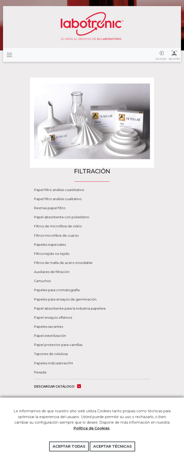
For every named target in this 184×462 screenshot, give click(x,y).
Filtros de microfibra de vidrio (58, 226)
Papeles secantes (48, 327)
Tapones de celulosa (51, 354)
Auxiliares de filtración (52, 272)
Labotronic (92, 26)
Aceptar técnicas (112, 446)
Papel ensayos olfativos (53, 317)
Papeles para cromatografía (57, 290)
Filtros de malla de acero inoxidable (63, 263)
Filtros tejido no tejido (52, 254)
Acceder (161, 55)
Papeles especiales (50, 245)
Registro (174, 55)
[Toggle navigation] (9, 54)
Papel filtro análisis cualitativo (58, 199)
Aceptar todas (69, 446)
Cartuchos (42, 281)
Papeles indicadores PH (53, 363)
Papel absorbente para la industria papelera (70, 308)
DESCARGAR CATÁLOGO (57, 386)
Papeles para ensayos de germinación (65, 299)
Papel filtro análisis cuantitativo (59, 190)
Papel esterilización (50, 336)
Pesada (40, 372)
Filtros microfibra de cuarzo (56, 235)
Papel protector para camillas (58, 345)
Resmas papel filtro (50, 208)
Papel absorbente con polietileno (61, 217)
